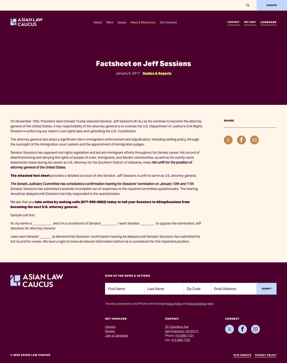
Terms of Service (197, 303)
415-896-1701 (184, 336)
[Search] (247, 5)
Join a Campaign (116, 336)
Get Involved (168, 22)
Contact (234, 22)
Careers (110, 327)
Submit (266, 288)
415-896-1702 (180, 340)
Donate (271, 5)
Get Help (250, 22)
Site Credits (242, 355)
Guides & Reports (157, 73)
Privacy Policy (174, 303)
